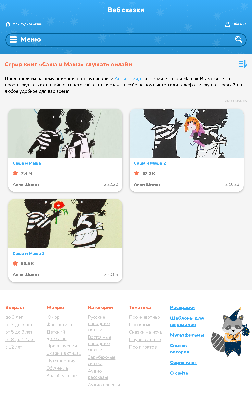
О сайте (179, 373)
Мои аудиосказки (27, 24)
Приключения (61, 346)
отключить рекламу (236, 101)
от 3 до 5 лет (18, 324)
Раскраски (182, 307)
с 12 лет (13, 347)
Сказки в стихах (63, 353)
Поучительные (145, 339)
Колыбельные (61, 376)
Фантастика (59, 324)
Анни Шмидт (128, 78)
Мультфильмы (187, 335)
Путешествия (60, 361)
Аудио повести (104, 385)
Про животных (145, 317)
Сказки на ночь (145, 332)
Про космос (141, 324)
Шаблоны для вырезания (187, 321)
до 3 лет (14, 317)
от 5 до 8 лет (18, 332)
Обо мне (239, 24)
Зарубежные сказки (102, 360)
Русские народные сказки (99, 323)
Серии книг (183, 362)
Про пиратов (143, 347)
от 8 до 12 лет (20, 339)
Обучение (57, 368)
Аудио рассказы (98, 374)
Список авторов (179, 348)
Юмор (52, 317)
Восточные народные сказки (99, 343)
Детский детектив (56, 335)
